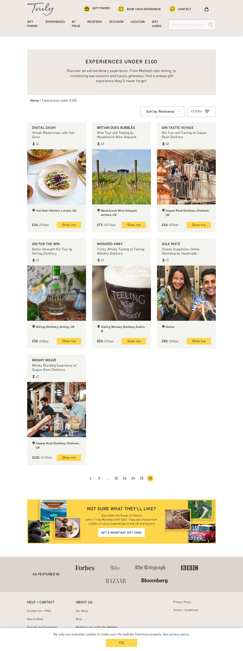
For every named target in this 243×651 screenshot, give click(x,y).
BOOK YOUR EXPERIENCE (139, 9)
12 (116, 478)
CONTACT (180, 9)
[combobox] (162, 111)
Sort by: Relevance (160, 111)
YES (121, 643)
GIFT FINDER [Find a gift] (97, 9)
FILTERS (200, 111)
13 (125, 478)
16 (150, 478)
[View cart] (206, 9)
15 (142, 478)
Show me (69, 225)
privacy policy (179, 634)
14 (133, 478)
